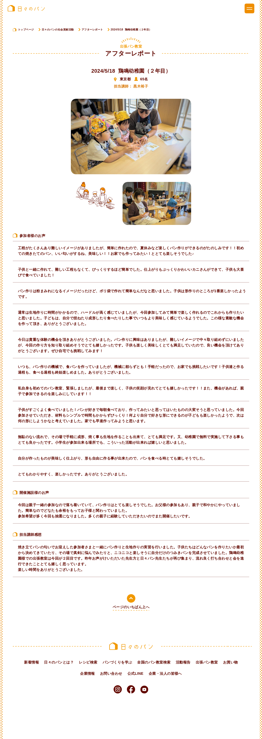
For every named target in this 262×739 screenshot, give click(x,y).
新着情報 (31, 662)
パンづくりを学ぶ (117, 662)
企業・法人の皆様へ (165, 673)
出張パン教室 (207, 662)
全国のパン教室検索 (153, 662)
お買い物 (230, 662)
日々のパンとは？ (59, 662)
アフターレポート (92, 29)
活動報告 (183, 662)
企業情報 (87, 673)
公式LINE (135, 673)
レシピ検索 (88, 662)
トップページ (26, 29)
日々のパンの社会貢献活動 (58, 29)
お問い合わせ (111, 673)
